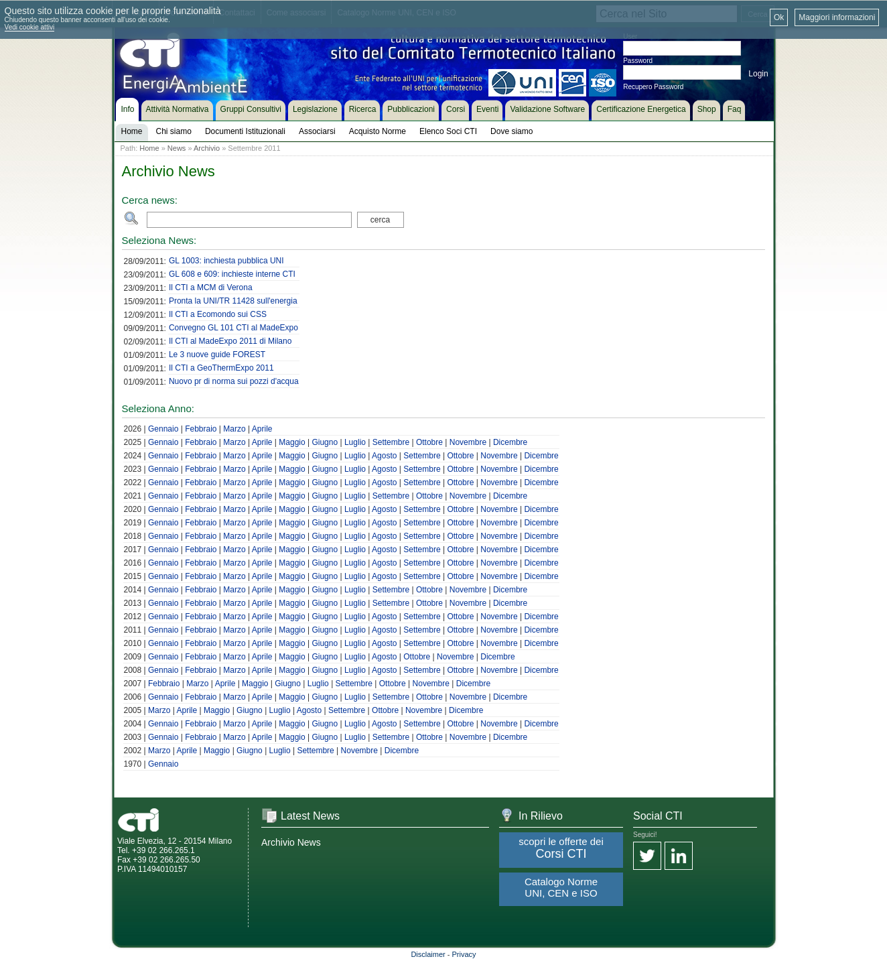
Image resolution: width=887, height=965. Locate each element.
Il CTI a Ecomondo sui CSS (218, 314)
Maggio (292, 442)
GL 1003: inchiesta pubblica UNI (226, 260)
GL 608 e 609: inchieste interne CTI (232, 274)
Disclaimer (428, 954)
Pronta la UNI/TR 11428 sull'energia (233, 301)
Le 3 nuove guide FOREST (217, 354)
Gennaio (163, 429)
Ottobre (429, 442)
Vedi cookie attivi (30, 27)
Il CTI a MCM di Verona (211, 287)
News (176, 148)
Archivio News (291, 842)
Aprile (262, 429)
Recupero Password (653, 86)
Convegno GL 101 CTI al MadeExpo (233, 327)
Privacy (464, 954)
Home (149, 148)
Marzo (234, 429)
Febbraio (200, 429)
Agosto (384, 455)
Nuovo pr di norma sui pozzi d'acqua (234, 381)
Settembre (390, 442)
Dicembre (510, 442)
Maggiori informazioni (837, 17)
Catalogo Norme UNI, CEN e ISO (561, 887)
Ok (779, 17)
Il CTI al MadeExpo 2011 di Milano (230, 341)
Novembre (468, 442)
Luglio (355, 442)
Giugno (325, 442)
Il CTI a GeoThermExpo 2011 (221, 368)
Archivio (207, 148)
